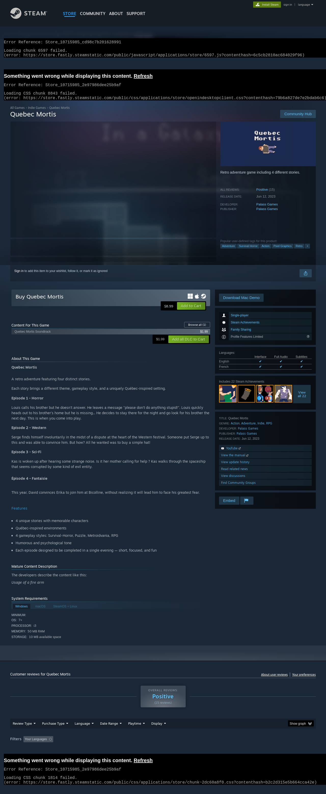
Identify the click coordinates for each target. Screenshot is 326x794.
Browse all (197, 331)
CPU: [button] (232, 745)
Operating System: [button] (206, 745)
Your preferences (304, 681)
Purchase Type (53, 729)
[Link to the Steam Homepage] (32, 17)
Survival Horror (248, 252)
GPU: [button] (249, 745)
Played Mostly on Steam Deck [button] (163, 745)
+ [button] (307, 252)
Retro (299, 252)
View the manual (235, 461)
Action (266, 252)
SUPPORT (136, 13)
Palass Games (267, 210)
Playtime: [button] (126, 745)
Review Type (22, 729)
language (304, 4)
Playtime (134, 729)
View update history (235, 468)
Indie (260, 429)
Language (82, 729)
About (116, 13)
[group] (163, 745)
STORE (69, 13)
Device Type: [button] (271, 745)
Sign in (19, 277)
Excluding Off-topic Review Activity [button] (87, 745)
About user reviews (274, 681)
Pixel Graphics (283, 252)
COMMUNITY (92, 13)
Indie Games (37, 114)
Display (156, 729)
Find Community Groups (238, 489)
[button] (191, 312)
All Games (17, 114)
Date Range (109, 729)
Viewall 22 (302, 400)
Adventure (228, 252)
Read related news (234, 475)
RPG (269, 429)
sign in (287, 4)
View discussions (233, 482)
